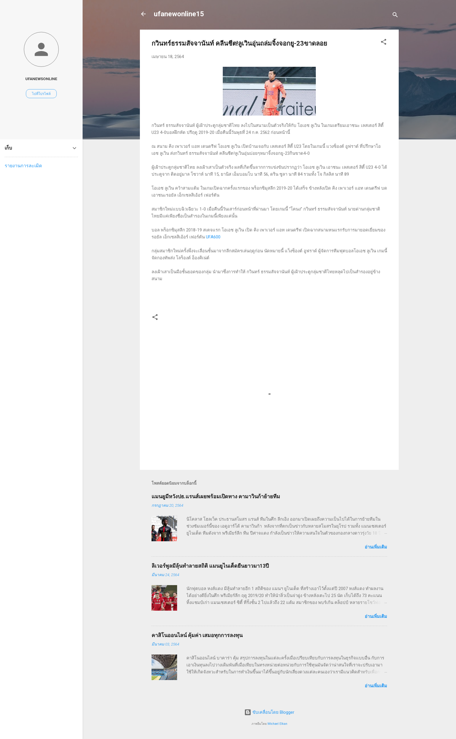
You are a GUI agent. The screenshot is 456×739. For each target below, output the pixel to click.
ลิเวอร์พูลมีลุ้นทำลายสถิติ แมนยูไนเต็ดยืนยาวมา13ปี (210, 566)
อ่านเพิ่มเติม (376, 547)
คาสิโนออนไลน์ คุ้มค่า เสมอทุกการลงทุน (197, 635)
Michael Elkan (277, 724)
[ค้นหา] (395, 16)
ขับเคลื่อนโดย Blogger (269, 712)
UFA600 (213, 237)
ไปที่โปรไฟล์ (41, 94)
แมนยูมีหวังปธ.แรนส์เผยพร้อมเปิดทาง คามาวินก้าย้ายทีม (216, 496)
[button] (383, 42)
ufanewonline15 (179, 14)
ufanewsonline (41, 78)
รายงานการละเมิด (23, 165)
